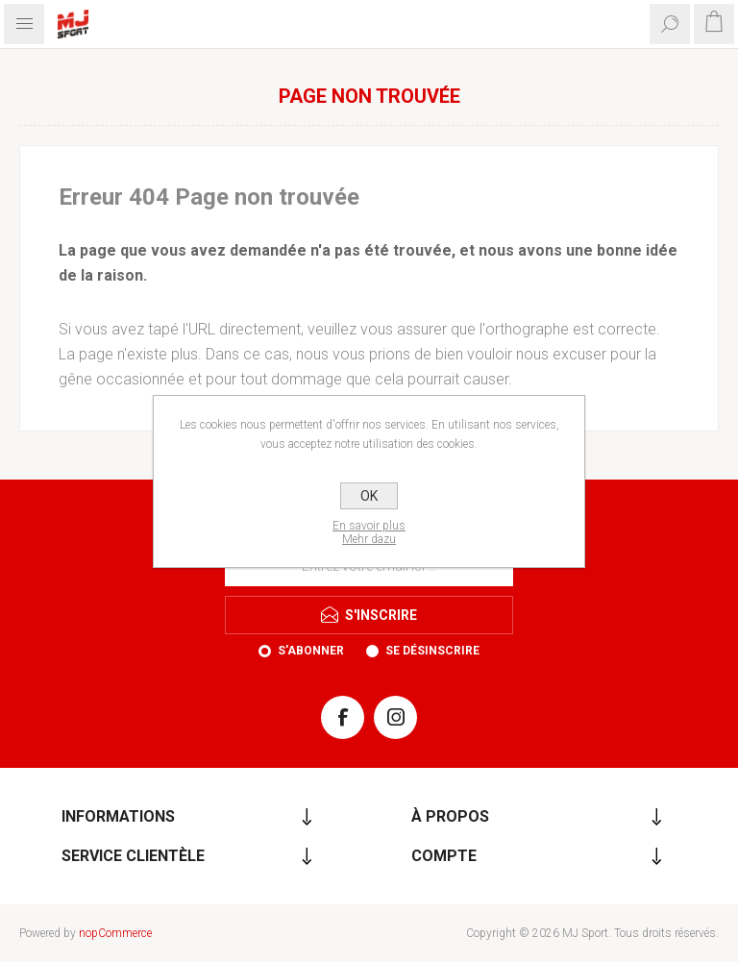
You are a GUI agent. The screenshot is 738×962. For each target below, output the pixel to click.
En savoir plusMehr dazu (369, 532)
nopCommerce (115, 933)
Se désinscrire (432, 650)
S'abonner (311, 650)
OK (369, 496)
